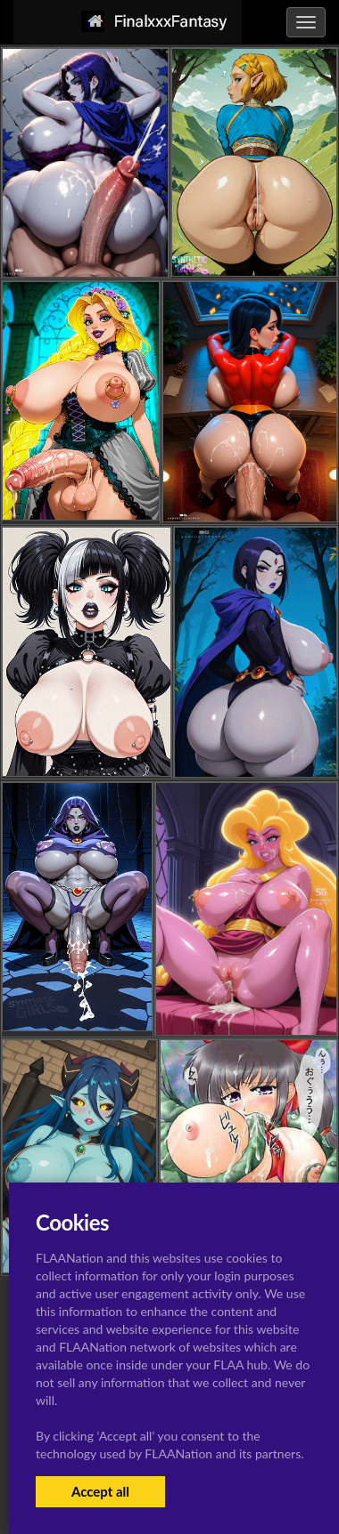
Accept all (100, 1491)
